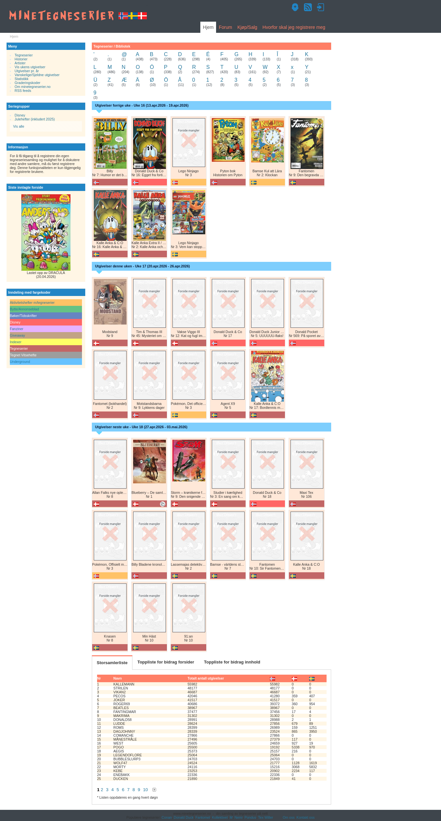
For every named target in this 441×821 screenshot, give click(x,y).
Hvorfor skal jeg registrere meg (294, 27)
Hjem (208, 27)
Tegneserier (24, 55)
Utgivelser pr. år (27, 71)
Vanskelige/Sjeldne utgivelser (37, 75)
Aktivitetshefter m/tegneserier (32, 303)
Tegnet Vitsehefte (23, 355)
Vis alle (18, 126)
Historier (21, 59)
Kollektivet (220, 817)
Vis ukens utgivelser (30, 67)
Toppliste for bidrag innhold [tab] (232, 662)
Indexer (15, 342)
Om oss (288, 817)
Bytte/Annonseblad (24, 309)
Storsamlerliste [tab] (112, 662)
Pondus (250, 817)
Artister (20, 63)
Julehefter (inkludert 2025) (35, 119)
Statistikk (22, 79)
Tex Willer (265, 817)
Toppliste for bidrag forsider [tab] (165, 662)
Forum (225, 27)
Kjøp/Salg (247, 27)
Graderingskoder (28, 83)
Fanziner (16, 329)
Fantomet (202, 817)
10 (145, 789)
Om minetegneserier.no (33, 87)
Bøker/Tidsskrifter (23, 316)
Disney (20, 115)
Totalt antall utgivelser (206, 678)
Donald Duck (183, 817)
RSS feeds (23, 91)
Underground (20, 362)
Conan (167, 817)
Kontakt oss (305, 817)
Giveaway (17, 335)
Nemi (238, 817)
